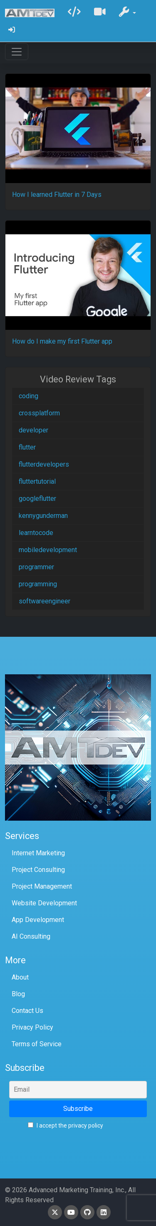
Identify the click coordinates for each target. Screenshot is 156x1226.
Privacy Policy (32, 1027)
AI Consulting (31, 936)
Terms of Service (37, 1044)
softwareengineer (44, 601)
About (20, 977)
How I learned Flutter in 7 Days (57, 194)
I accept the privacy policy (65, 1125)
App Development (38, 920)
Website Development (44, 903)
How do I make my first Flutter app (62, 341)
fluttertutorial (37, 481)
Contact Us (27, 1011)
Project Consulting (38, 870)
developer (33, 430)
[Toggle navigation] (16, 51)
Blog (18, 994)
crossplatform (39, 413)
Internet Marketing (38, 853)
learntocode (36, 533)
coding (28, 396)
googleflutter (37, 498)
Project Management (42, 886)
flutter (27, 447)
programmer (36, 567)
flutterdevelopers (44, 464)
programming (38, 584)
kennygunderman (43, 516)
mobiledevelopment (48, 550)
